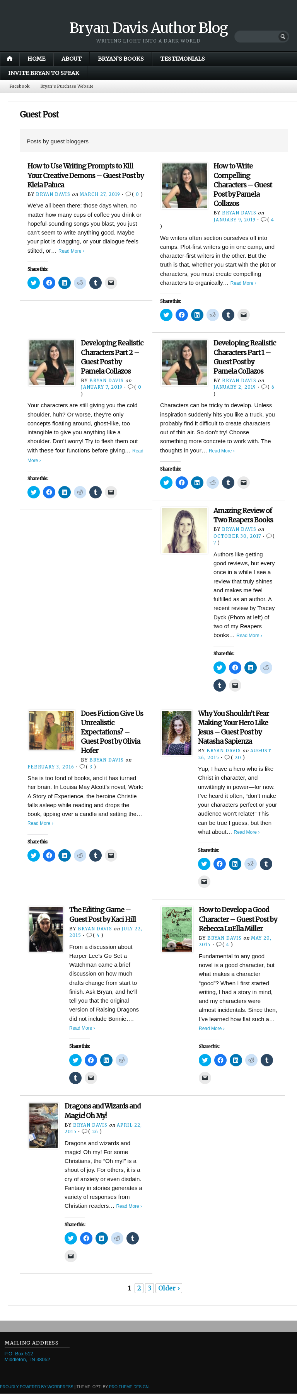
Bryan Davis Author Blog (149, 28)
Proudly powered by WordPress (36, 1387)
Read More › (71, 251)
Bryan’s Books (121, 58)
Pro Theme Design (128, 1387)
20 (238, 758)
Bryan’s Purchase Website (71, 86)
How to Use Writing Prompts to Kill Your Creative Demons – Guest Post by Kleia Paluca (85, 175)
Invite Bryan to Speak (43, 73)
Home (36, 58)
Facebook (20, 86)
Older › (168, 1288)
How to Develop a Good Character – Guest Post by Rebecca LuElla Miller (238, 919)
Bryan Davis (53, 194)
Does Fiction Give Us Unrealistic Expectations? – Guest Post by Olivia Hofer (112, 733)
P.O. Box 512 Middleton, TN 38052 (27, 1357)
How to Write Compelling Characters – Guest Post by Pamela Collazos (242, 185)
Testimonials (182, 58)
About (71, 58)
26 (95, 1132)
